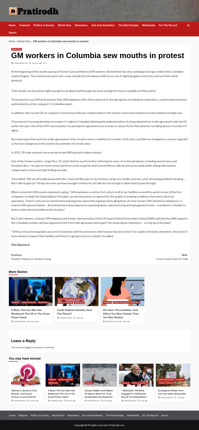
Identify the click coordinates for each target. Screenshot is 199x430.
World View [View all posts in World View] (16, 49)
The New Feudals (128, 25)
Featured (24, 25)
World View (64, 25)
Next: (144, 257)
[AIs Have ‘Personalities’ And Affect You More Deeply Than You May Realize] (122, 291)
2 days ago (126, 321)
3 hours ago (34, 401)
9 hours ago (107, 401)
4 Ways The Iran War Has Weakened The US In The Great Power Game (30, 314)
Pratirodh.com (116, 425)
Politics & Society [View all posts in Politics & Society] (29, 302)
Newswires (81, 25)
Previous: (55, 257)
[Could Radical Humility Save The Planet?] (76, 291)
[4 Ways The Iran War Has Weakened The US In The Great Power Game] (31, 291)
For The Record (168, 25)
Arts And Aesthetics (103, 25)
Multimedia (148, 25)
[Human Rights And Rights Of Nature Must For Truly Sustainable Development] (99, 375)
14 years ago (37, 63)
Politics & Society (44, 25)
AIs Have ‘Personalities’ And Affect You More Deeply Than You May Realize (121, 314)
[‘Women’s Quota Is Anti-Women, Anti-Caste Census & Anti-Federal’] (26, 375)
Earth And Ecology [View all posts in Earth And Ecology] (65, 299)
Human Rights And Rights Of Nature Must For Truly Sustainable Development (99, 393)
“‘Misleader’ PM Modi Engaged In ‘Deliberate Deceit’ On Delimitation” (134, 393)
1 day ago (79, 318)
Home (12, 25)
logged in (29, 347)
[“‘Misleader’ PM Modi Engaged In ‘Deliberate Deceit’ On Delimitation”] (136, 375)
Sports (13, 32)
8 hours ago (34, 321)
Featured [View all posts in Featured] (15, 302)
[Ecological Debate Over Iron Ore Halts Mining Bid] (173, 375)
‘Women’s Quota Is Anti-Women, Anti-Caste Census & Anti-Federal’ (24, 393)
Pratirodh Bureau (21, 63)
